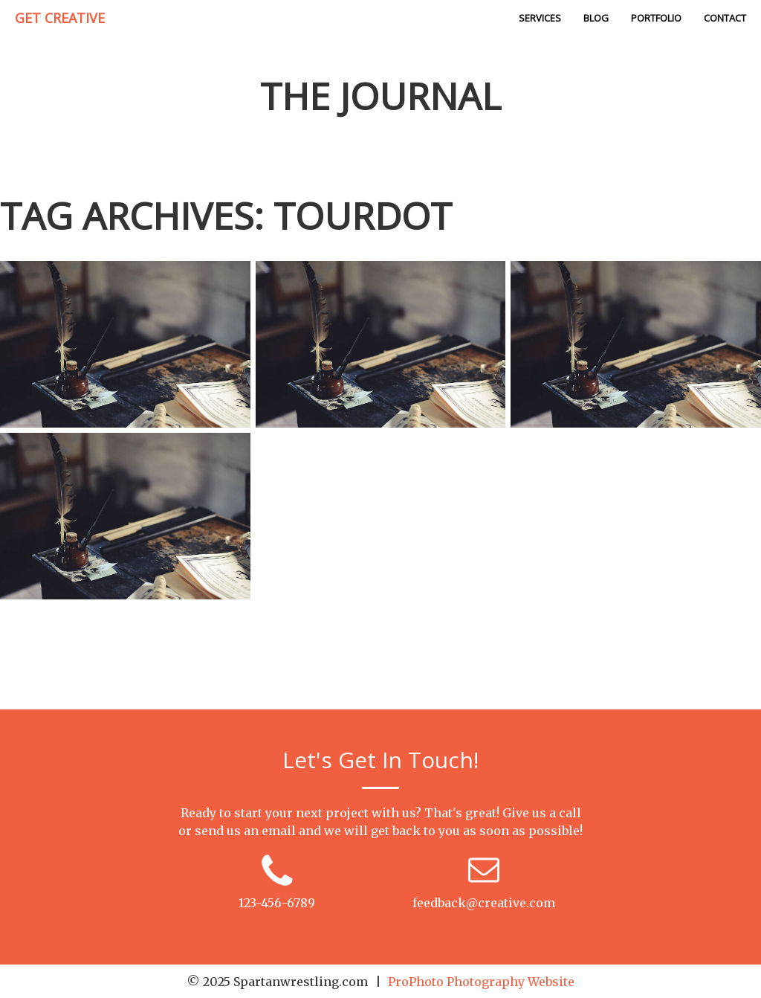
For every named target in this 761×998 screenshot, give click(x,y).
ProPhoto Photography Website (481, 981)
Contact (725, 18)
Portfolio (656, 18)
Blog (596, 18)
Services (540, 18)
